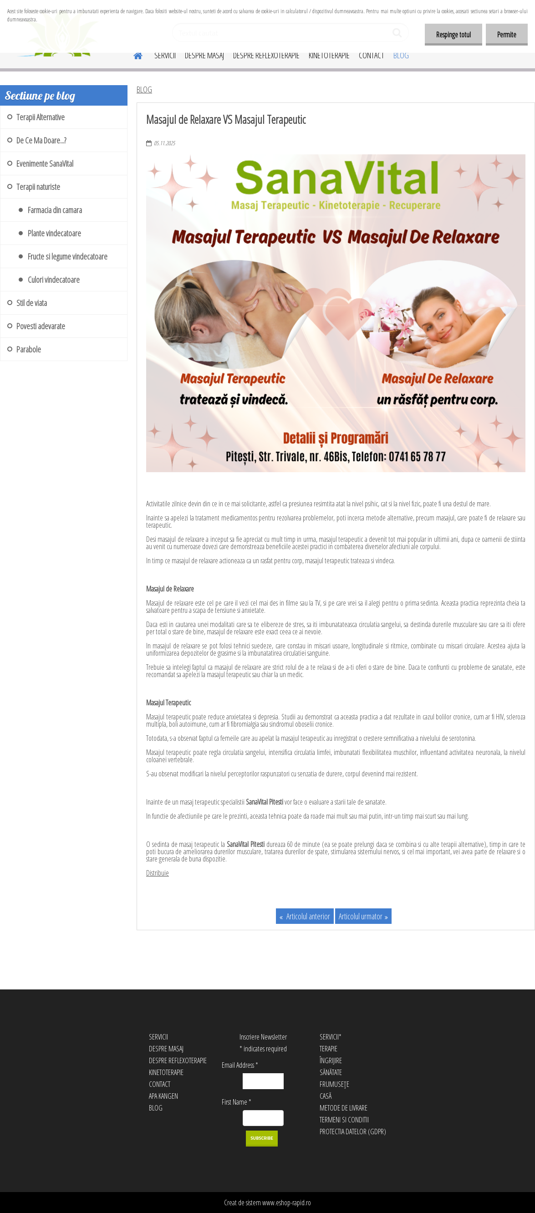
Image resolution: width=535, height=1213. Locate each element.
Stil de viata (31, 302)
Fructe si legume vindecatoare (67, 256)
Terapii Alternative (40, 117)
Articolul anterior (307, 916)
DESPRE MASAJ (204, 55)
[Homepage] (132, 54)
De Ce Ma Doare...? (41, 140)
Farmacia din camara (55, 209)
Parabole (28, 349)
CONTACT (371, 55)
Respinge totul (453, 35)
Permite (506, 35)
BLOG (401, 55)
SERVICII (165, 55)
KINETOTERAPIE (329, 55)
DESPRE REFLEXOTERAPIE (266, 55)
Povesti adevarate (40, 326)
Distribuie (157, 873)
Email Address (240, 1065)
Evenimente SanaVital (44, 163)
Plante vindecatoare (54, 233)
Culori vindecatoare (54, 279)
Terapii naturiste (38, 186)
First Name (236, 1102)
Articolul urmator (360, 916)
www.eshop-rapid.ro (286, 1203)
